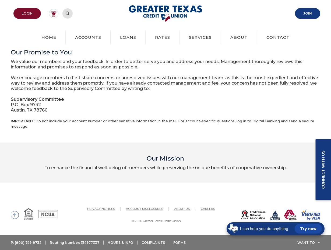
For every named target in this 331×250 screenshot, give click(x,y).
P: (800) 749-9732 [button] (26, 243)
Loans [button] (128, 37)
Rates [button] (162, 37)
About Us (182, 209)
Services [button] (200, 37)
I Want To (305, 243)
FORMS (179, 243)
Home (48, 37)
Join (307, 13)
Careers (208, 209)
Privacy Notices (101, 209)
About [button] (239, 37)
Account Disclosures (144, 209)
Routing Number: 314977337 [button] (74, 243)
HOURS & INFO (120, 243)
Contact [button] (278, 37)
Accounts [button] (88, 37)
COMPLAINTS (153, 243)
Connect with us (323, 169)
